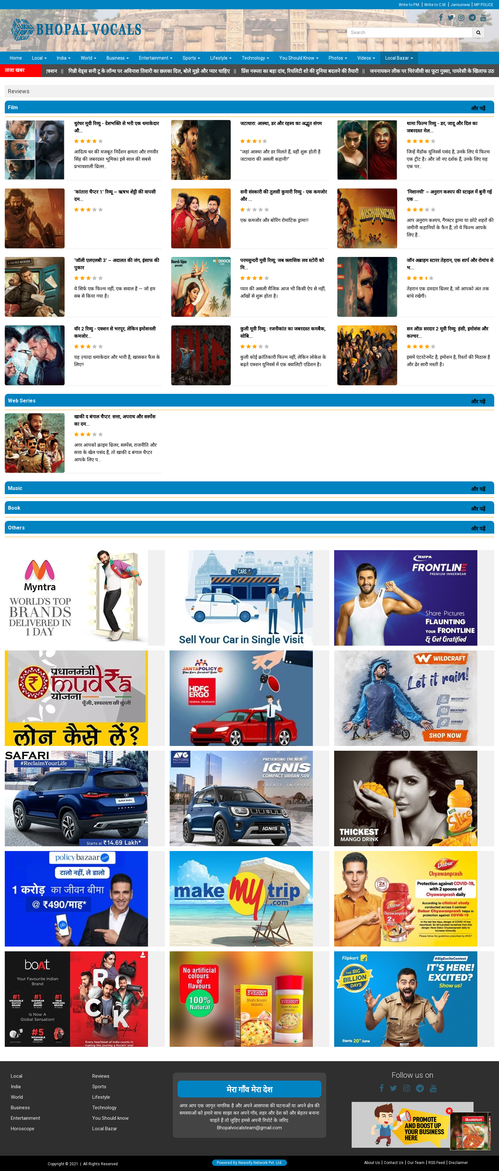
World (88, 57)
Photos (338, 57)
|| (177, 71)
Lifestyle (221, 57)
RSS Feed (436, 1162)
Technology (255, 57)
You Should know (110, 1118)
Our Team (416, 1162)
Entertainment (155, 57)
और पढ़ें (479, 108)
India (64, 57)
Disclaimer (458, 1162)
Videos (366, 57)
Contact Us (394, 1162)
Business (118, 57)
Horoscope (22, 1129)
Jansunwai (460, 5)
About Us (372, 1162)
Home (16, 57)
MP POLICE (483, 5)
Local (39, 57)
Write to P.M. (409, 5)
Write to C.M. (435, 5)
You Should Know (299, 57)
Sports (191, 57)
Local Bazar (399, 57)
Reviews (100, 1076)
